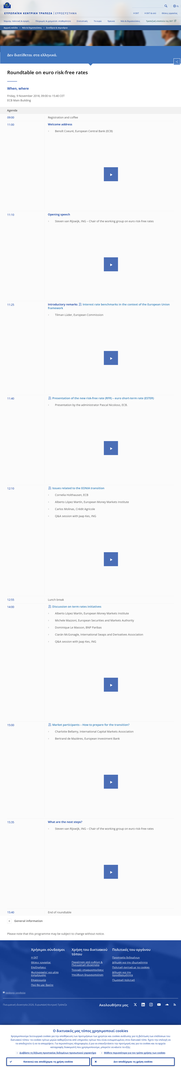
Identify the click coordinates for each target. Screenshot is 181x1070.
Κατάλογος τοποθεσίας (16, 992)
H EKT (34, 957)
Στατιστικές (82, 21)
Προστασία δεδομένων (126, 957)
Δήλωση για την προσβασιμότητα (122, 974)
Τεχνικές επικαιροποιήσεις (88, 970)
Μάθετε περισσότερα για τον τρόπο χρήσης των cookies (134, 1052)
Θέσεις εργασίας (169, 13)
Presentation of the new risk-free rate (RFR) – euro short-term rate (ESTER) (103, 398)
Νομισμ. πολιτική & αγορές (16, 21)
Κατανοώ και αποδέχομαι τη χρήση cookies (48, 1061)
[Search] (149, 6)
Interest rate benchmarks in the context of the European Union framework (109, 306)
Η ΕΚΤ (136, 13)
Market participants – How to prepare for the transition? (90, 725)
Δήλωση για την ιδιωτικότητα (130, 962)
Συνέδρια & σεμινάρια (57, 27)
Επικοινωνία (38, 980)
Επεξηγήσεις (38, 967)
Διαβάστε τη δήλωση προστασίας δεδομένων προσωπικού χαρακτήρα (57, 1052)
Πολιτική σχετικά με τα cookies (130, 967)
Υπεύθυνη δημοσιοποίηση (87, 975)
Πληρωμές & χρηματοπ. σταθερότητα (53, 21)
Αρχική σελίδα (11, 27)
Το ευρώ (98, 21)
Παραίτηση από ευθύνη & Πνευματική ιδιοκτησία (87, 963)
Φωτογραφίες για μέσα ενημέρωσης (44, 974)
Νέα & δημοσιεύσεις (130, 21)
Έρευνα (111, 21)
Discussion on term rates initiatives (76, 606)
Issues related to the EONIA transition (78, 488)
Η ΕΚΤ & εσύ (150, 13)
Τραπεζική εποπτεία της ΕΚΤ (161, 20)
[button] (170, 6)
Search (166, 6)
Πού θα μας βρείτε (42, 985)
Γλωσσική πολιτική (123, 980)
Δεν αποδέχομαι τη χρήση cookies (132, 1061)
